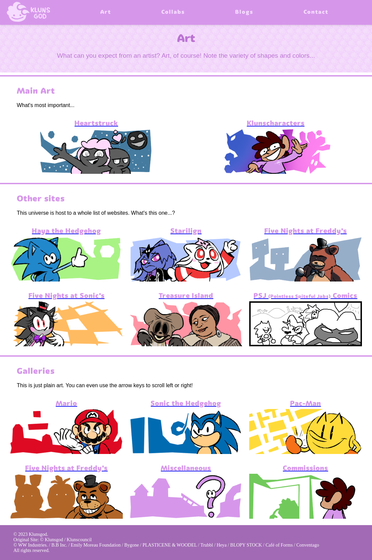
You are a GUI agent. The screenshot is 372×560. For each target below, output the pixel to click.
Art (105, 12)
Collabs (173, 12)
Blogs (244, 12)
